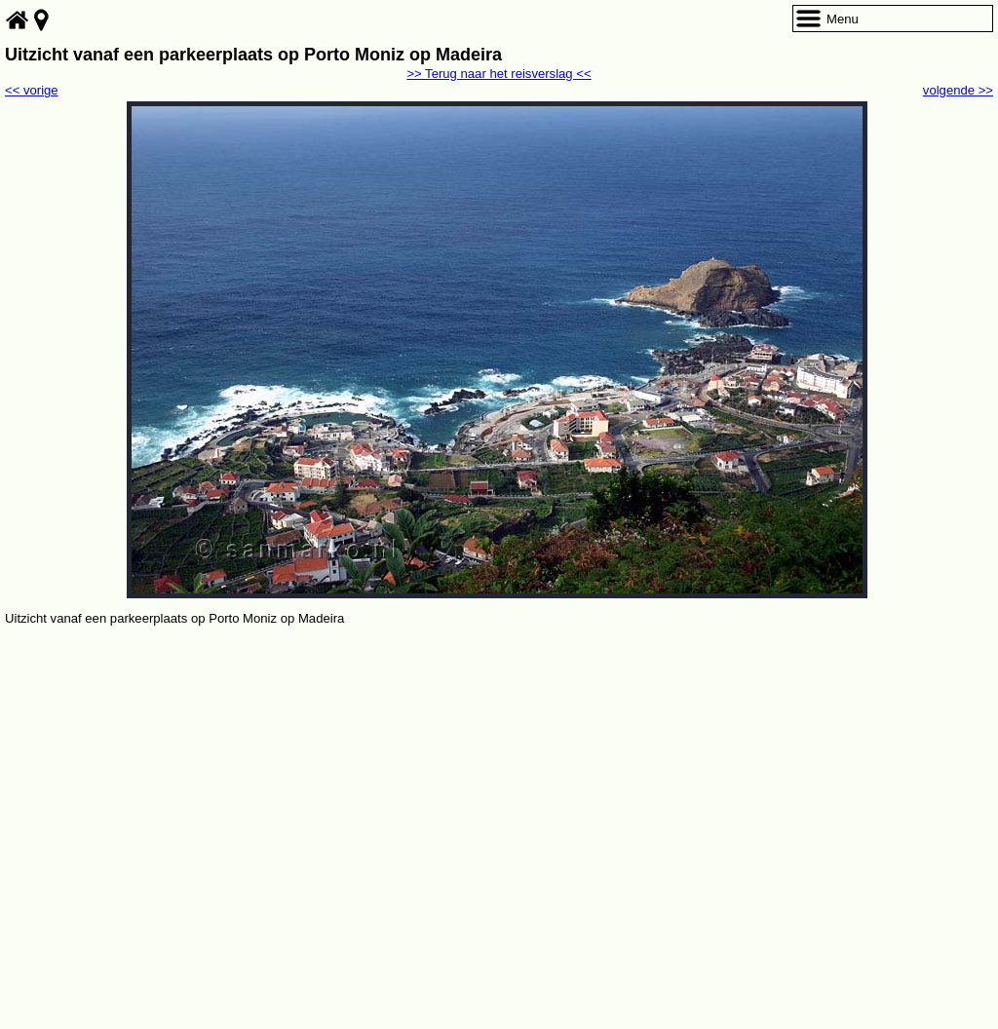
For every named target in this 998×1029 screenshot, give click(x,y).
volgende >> (958, 90)
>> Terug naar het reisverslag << (498, 73)
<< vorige (31, 90)
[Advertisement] (499, 775)
